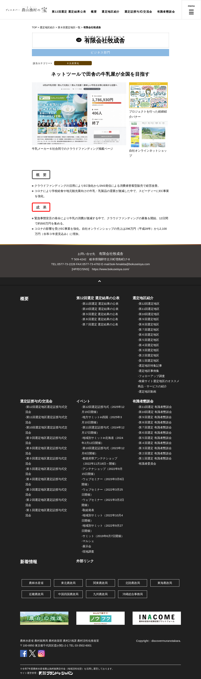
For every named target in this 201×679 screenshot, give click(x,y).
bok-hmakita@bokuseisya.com (130, 264)
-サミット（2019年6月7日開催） (103, 536)
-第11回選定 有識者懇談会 (155, 406)
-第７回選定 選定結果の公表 (100, 324)
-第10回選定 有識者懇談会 (155, 411)
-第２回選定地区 (148, 355)
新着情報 (28, 561)
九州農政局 (100, 594)
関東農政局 (100, 582)
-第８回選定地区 (148, 324)
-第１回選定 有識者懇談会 (154, 458)
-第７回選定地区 (148, 329)
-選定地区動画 (147, 391)
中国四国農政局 (68, 594)
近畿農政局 (36, 594)
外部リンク (85, 561)
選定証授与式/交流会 (138, 11)
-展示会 (86, 546)
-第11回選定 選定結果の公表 (100, 303)
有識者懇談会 (166, 11)
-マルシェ (88, 541)
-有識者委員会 (147, 463)
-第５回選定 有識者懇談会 (154, 437)
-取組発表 (88, 510)
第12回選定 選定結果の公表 (97, 298)
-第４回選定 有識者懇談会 (154, 442)
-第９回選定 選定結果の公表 (100, 314)
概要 (94, 11)
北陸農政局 (132, 582)
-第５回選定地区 (148, 339)
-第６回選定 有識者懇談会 (154, 432)
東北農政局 (68, 582)
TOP (34, 27)
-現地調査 (88, 551)
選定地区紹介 (110, 11)
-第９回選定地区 (148, 319)
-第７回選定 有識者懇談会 (154, 427)
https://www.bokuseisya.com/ (110, 269)
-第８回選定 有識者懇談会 (154, 422)
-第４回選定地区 (148, 345)
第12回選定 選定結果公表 (69, 11)
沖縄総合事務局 (133, 594)
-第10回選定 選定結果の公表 (100, 308)
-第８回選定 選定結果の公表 (100, 319)
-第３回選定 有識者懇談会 (154, 448)
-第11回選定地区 (148, 308)
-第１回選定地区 (148, 360)
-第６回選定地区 (148, 334)
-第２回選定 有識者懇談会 (154, 453)
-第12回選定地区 (148, 303)
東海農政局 (165, 582)
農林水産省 (36, 582)
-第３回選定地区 (148, 350)
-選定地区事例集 (148, 370)
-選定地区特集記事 (150, 365)
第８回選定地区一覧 (69, 27)
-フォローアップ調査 (151, 376)
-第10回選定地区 (148, 314)
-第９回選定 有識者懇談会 (154, 417)
